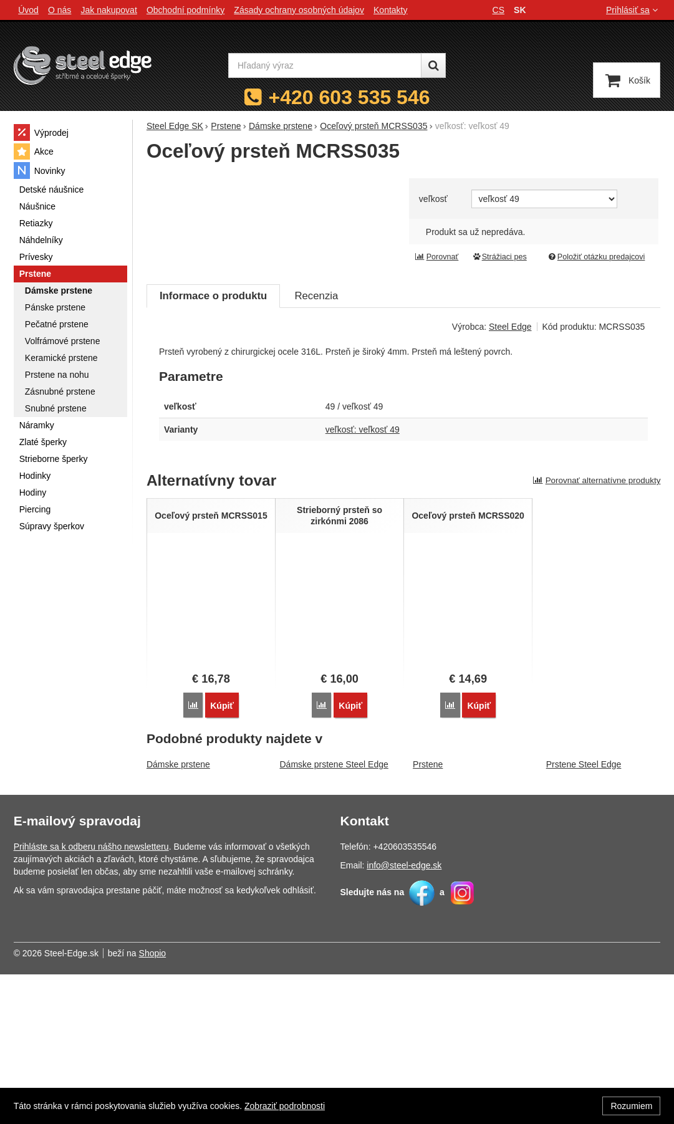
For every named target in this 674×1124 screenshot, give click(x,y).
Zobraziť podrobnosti (284, 1106)
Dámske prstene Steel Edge (334, 914)
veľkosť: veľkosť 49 (362, 579)
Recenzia (316, 445)
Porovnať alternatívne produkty (596, 630)
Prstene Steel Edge (584, 914)
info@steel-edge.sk (404, 1015)
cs (498, 10)
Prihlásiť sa (633, 10)
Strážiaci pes (499, 256)
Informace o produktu (213, 445)
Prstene (428, 914)
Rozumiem (631, 1106)
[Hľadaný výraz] (324, 65)
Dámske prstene (178, 914)
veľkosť (433, 199)
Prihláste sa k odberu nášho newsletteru (91, 996)
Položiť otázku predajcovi (596, 256)
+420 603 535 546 (349, 97)
